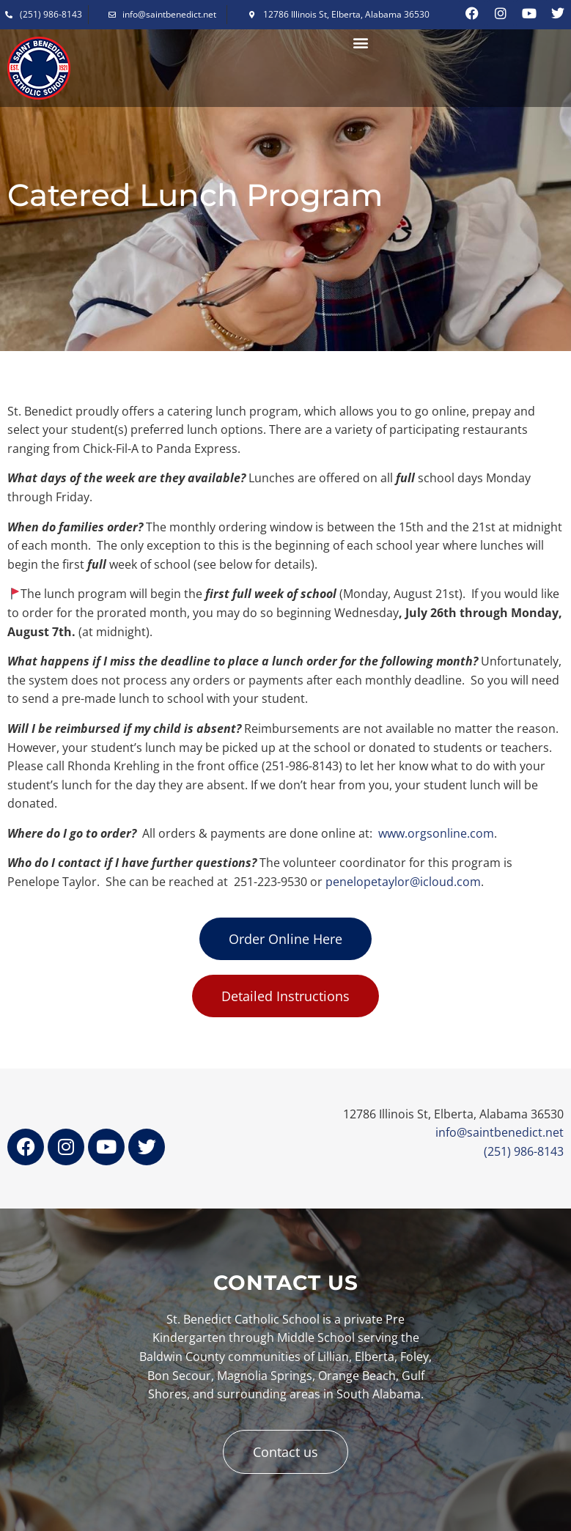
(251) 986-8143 (524, 1151)
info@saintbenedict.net (499, 1132)
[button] (361, 43)
